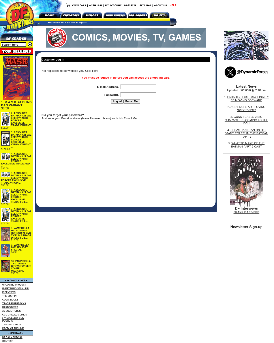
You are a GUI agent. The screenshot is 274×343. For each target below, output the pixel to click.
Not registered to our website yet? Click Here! (70, 70)
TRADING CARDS (11, 324)
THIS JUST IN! (9, 296)
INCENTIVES (9, 292)
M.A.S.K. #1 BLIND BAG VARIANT (16, 103)
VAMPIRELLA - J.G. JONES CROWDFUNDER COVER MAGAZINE (21, 266)
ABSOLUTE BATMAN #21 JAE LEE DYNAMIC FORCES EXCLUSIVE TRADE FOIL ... (21, 195)
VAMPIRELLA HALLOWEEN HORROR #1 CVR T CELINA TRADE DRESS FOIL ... (21, 233)
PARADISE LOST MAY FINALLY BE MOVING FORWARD (248, 98)
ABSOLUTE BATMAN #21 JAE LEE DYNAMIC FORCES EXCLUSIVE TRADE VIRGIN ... (16, 178)
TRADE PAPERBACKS (14, 303)
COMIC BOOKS (10, 300)
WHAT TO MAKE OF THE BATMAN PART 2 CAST (248, 145)
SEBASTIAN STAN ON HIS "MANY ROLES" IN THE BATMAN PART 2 (246, 133)
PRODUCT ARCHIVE (13, 328)
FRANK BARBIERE (246, 212)
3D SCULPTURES (11, 311)
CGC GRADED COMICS (14, 314)
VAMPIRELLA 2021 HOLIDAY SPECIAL (20, 247)
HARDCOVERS (10, 307)
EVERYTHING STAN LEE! (15, 288)
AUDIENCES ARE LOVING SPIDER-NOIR (248, 108)
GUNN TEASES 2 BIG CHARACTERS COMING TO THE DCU (246, 120)
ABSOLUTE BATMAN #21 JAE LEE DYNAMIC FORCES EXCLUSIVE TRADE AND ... (16, 160)
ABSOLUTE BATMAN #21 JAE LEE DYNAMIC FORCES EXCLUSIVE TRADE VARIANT (21, 119)
